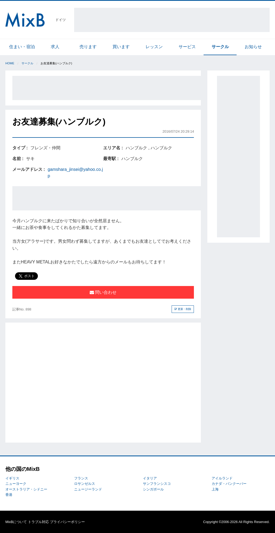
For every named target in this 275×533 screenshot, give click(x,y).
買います (121, 46)
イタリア (150, 478)
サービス (187, 46)
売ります (88, 46)
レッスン (154, 46)
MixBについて (16, 522)
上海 (215, 489)
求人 (55, 46)
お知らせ (253, 46)
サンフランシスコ (157, 484)
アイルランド (222, 478)
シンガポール (153, 489)
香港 (8, 495)
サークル (220, 46)
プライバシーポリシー (67, 522)
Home (9, 63)
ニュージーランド (88, 489)
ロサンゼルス (84, 484)
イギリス (12, 478)
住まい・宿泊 (22, 46)
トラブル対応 (38, 522)
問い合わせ (103, 292)
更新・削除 (182, 309)
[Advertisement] (172, 20)
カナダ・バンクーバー (229, 484)
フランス (81, 478)
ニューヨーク (15, 484)
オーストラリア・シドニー (26, 489)
